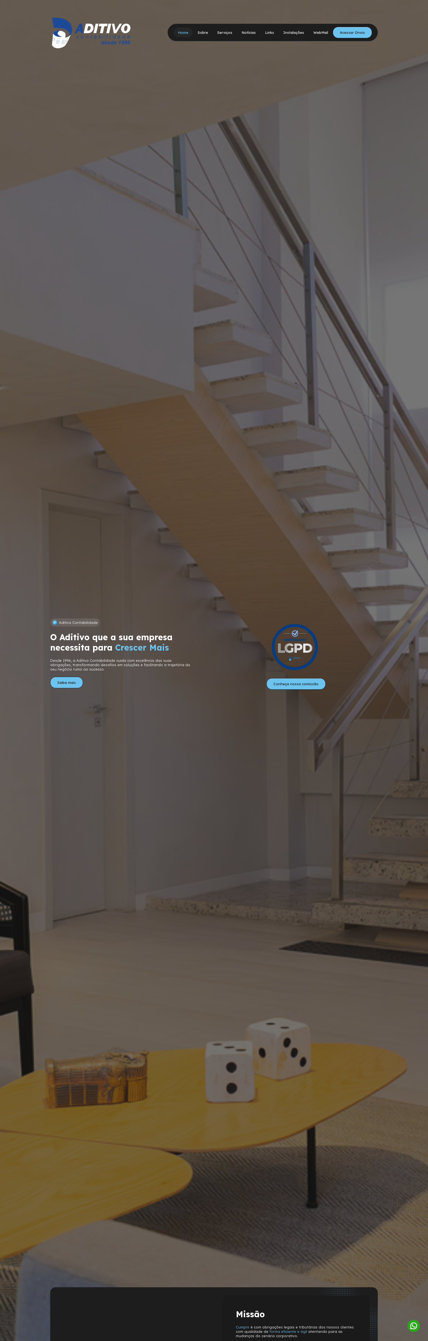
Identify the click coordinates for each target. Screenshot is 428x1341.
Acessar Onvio (352, 32)
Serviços (224, 32)
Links (269, 32)
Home (183, 32)
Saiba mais (66, 682)
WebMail (320, 32)
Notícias (249, 32)
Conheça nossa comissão (296, 684)
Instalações (293, 32)
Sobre (203, 32)
